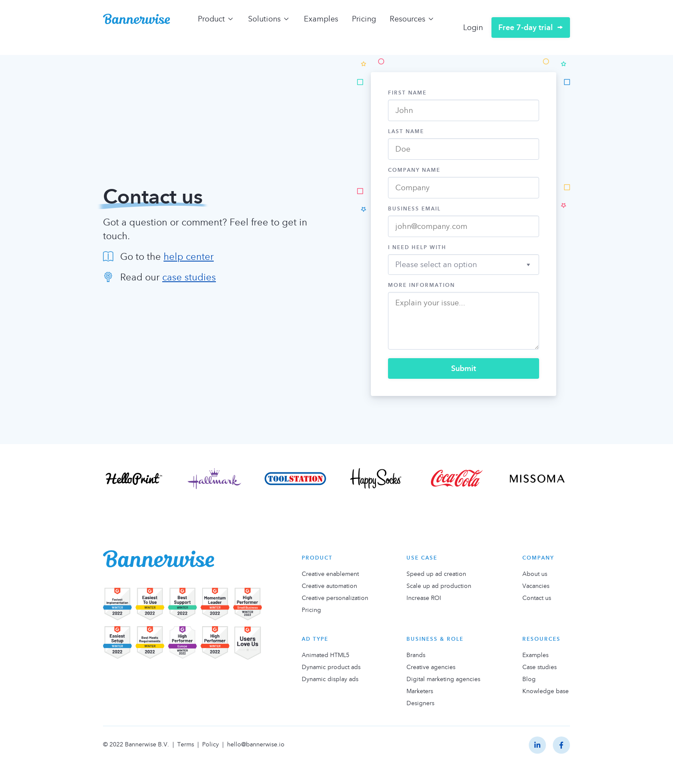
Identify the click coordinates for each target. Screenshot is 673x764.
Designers (420, 703)
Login (473, 27)
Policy (210, 744)
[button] (463, 263)
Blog (529, 679)
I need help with (417, 247)
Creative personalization (335, 598)
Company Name (414, 170)
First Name (407, 92)
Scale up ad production (438, 585)
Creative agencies (430, 667)
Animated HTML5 (325, 655)
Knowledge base (545, 691)
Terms (185, 744)
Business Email (414, 208)
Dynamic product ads (331, 667)
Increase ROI (423, 598)
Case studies (539, 667)
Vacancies (535, 585)
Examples (321, 18)
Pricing (364, 18)
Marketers (419, 691)
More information (421, 285)
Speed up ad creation (436, 573)
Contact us (536, 598)
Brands (415, 655)
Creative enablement (330, 573)
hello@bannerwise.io (256, 744)
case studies (189, 277)
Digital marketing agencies (443, 679)
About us (534, 573)
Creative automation (329, 585)
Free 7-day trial (525, 27)
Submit (463, 368)
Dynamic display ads (330, 679)
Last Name (406, 131)
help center (189, 256)
